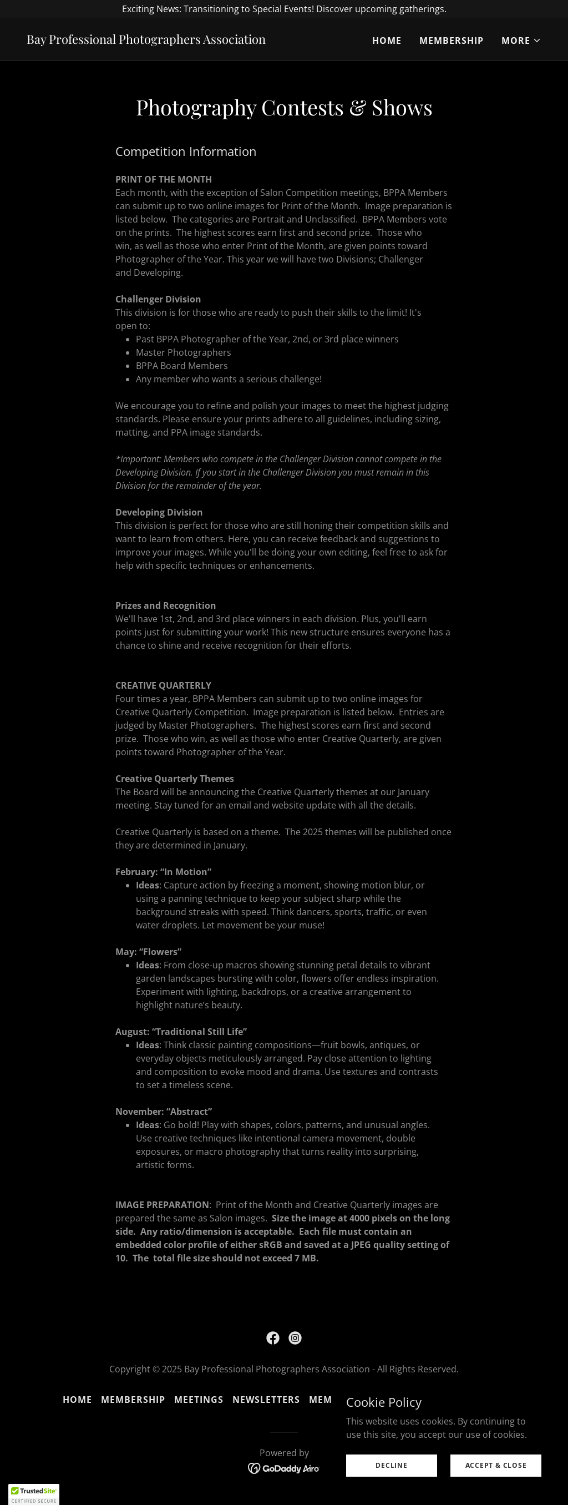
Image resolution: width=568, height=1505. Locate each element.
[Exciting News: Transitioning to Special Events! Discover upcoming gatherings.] (284, 9)
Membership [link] (451, 40)
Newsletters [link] (266, 1399)
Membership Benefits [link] (365, 1399)
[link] (146, 40)
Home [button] (77, 1399)
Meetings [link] (199, 1399)
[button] (521, 40)
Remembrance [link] (467, 1399)
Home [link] (387, 40)
